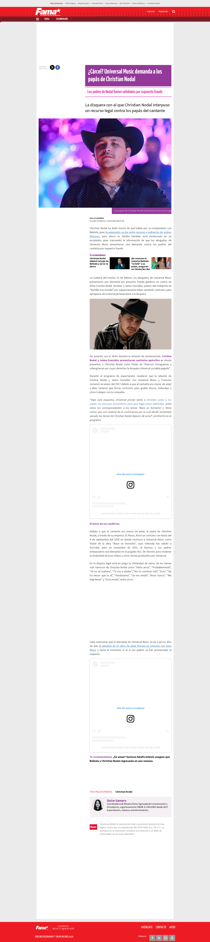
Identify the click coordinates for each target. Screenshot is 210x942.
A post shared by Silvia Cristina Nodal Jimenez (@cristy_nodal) (130, 515)
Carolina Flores (153, 3)
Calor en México (138, 3)
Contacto (161, 924)
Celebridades (62, 19)
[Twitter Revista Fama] (159, 935)
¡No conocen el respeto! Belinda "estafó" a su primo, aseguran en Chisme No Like (141, 260)
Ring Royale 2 (83, 3)
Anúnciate (147, 924)
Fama (46, 19)
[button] (47, 67)
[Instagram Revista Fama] (166, 935)
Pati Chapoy (71, 3)
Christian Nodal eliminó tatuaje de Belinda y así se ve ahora (93, 258)
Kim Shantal (124, 3)
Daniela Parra (97, 3)
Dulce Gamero (91, 218)
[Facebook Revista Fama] (152, 935)
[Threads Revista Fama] (172, 935)
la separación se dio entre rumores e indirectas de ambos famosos (130, 232)
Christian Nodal (118, 791)
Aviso (172, 924)
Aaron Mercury (111, 3)
